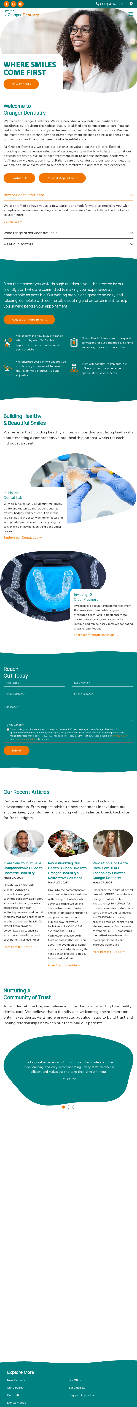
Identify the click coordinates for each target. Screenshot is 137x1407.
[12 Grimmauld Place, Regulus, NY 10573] (132, 4)
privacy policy (113, 735)
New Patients (16, 1380)
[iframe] (68, 1321)
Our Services (15, 1388)
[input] (96, 683)
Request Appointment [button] (62, 178)
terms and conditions (19, 739)
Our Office (75, 1380)
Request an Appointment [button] (29, 320)
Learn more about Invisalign (96, 635)
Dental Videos (16, 1403)
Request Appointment (83, 1395)
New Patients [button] (21, 84)
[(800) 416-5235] (110, 4)
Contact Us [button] (19, 178)
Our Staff (13, 1395)
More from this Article (20, 947)
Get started (13, 222)
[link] (6, 4)
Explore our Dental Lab (23, 537)
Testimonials (77, 1388)
